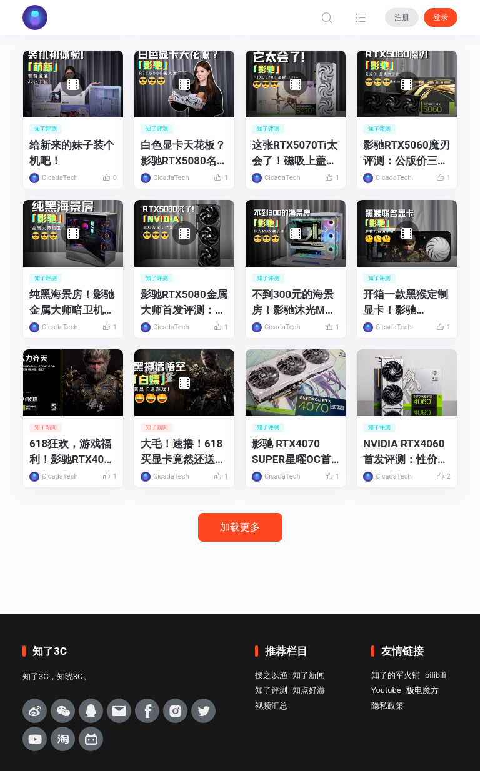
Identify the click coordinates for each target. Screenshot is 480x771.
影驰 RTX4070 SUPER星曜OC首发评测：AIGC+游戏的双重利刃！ (293, 452)
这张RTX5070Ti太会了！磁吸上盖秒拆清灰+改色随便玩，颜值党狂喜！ (295, 153)
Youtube (386, 690)
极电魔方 (422, 690)
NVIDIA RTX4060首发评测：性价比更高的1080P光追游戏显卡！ (405, 452)
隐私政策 (387, 705)
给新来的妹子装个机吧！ (71, 153)
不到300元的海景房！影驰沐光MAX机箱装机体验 (295, 302)
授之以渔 (271, 675)
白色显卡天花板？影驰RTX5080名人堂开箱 (184, 153)
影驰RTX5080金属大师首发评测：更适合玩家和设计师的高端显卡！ (184, 302)
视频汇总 (271, 705)
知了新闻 (308, 675)
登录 (440, 17)
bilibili (435, 675)
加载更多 (240, 527)
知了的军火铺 (395, 675)
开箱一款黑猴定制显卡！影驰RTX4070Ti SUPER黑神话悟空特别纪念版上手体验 (406, 302)
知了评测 (271, 690)
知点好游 (308, 690)
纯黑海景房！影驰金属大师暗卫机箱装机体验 (71, 302)
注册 (401, 17)
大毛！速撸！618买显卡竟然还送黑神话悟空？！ (183, 452)
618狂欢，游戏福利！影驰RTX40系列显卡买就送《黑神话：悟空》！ (71, 452)
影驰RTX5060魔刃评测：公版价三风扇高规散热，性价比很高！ (406, 153)
